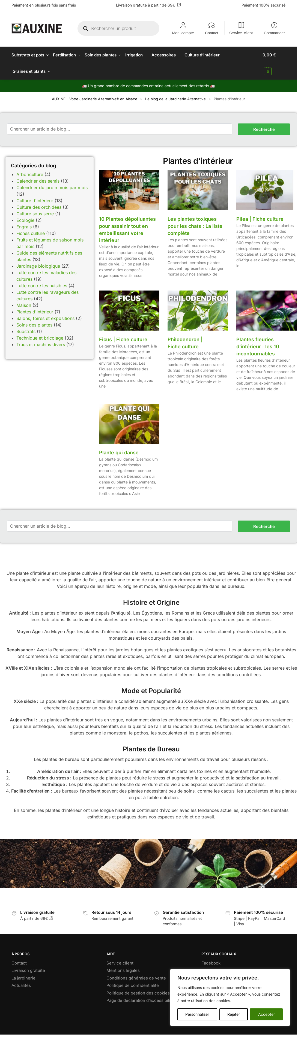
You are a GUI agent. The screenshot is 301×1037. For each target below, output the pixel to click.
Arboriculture (29, 174)
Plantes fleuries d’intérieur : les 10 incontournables (257, 346)
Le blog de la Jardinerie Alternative (175, 99)
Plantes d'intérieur (34, 311)
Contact (211, 33)
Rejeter (233, 1014)
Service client (241, 33)
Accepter (266, 1014)
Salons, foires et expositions (45, 318)
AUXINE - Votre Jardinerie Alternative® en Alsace (94, 99)
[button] (274, 63)
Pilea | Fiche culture (260, 219)
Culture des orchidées (38, 207)
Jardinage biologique (38, 265)
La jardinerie (23, 977)
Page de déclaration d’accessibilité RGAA (146, 1000)
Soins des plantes (34, 324)
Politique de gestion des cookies (138, 992)
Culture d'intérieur (34, 200)
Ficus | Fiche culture (123, 339)
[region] (230, 997)
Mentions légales (123, 970)
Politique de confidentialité (132, 985)
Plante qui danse (119, 452)
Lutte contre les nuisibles (41, 285)
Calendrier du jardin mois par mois (52, 187)
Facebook (210, 962)
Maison (23, 305)
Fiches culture (30, 233)
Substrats (25, 331)
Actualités (21, 985)
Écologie (25, 220)
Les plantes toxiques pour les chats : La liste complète (195, 226)
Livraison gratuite (28, 970)
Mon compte (183, 33)
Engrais (24, 226)
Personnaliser (197, 1014)
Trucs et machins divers (40, 344)
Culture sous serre (35, 213)
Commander (274, 33)
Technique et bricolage (39, 337)
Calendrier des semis (37, 180)
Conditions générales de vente (136, 977)
